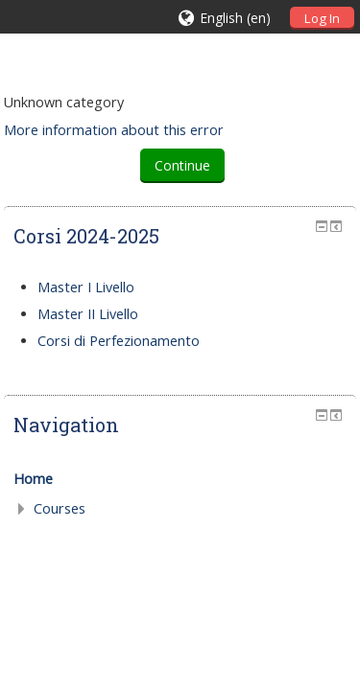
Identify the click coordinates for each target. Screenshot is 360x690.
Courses (59, 508)
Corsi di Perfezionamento (118, 341)
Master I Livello (85, 287)
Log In (322, 18)
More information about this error (114, 130)
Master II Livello (87, 314)
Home (33, 479)
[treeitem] (180, 479)
